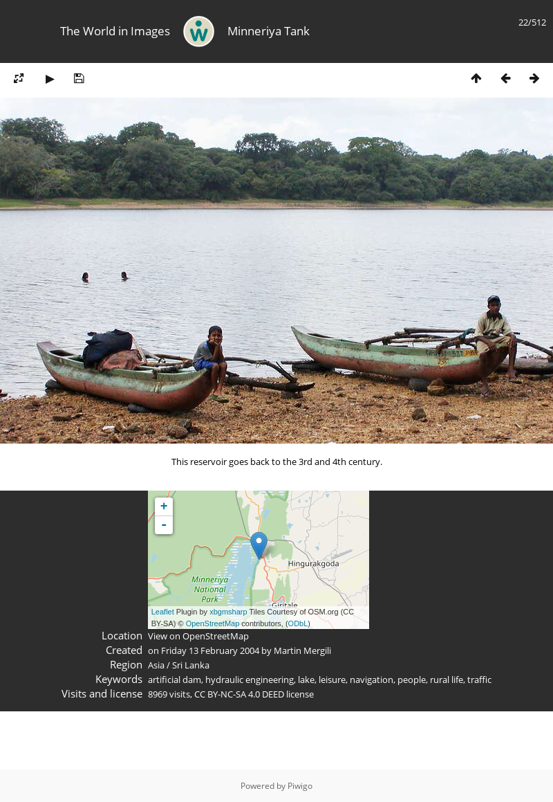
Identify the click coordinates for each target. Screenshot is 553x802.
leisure (332, 679)
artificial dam (174, 679)
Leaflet (162, 612)
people (411, 679)
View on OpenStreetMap (198, 636)
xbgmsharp (228, 612)
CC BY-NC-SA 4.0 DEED (239, 694)
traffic (479, 679)
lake (306, 679)
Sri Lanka (190, 665)
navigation (371, 679)
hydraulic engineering (249, 679)
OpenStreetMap (213, 623)
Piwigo (300, 786)
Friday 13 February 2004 (210, 650)
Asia (156, 665)
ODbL (298, 623)
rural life (446, 679)
